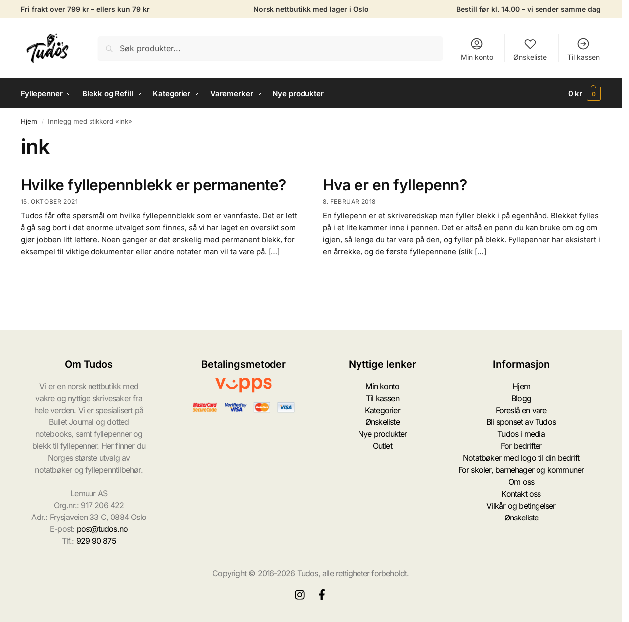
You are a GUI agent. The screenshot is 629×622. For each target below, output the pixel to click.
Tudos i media (521, 434)
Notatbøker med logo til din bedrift (521, 458)
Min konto (477, 49)
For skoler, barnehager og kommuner (521, 470)
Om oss (521, 482)
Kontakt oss (520, 494)
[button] (584, 93)
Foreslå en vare (521, 410)
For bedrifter (521, 446)
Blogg (521, 398)
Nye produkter (382, 434)
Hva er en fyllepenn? (395, 185)
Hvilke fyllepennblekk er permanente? (153, 185)
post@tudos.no (102, 529)
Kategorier (382, 410)
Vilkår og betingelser (520, 506)
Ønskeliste (530, 49)
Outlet (382, 446)
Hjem (29, 121)
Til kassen (583, 49)
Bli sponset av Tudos (521, 422)
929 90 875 (96, 541)
